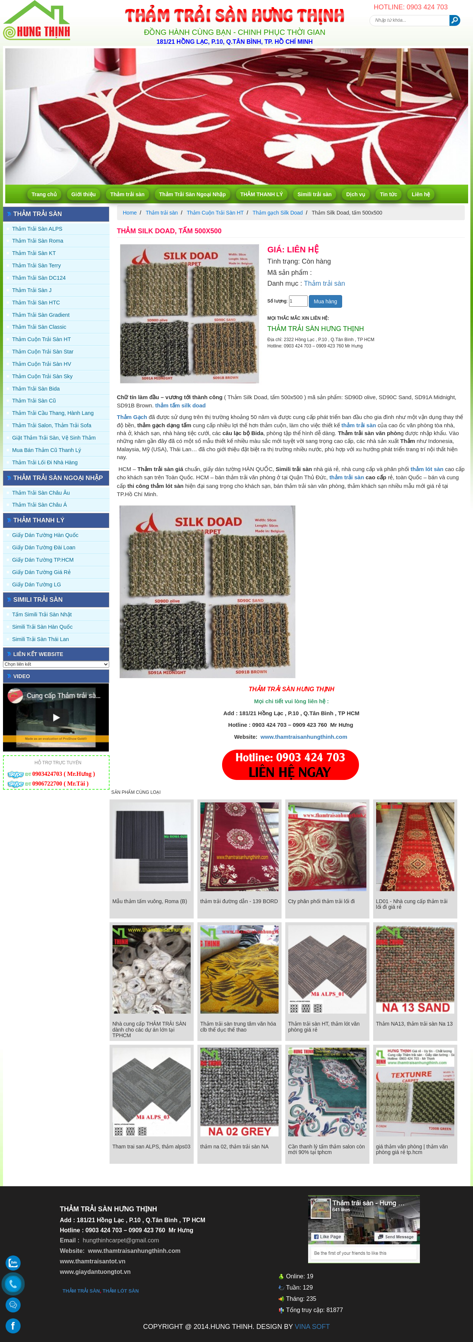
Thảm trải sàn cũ (34, 401)
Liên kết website (38, 654)
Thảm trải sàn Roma (38, 241)
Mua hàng (325, 301)
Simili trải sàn (315, 194)
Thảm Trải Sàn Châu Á (39, 505)
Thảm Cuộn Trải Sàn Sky (42, 376)
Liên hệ (421, 194)
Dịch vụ (355, 194)
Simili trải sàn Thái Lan (40, 639)
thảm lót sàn (120, 1291)
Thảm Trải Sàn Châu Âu (41, 493)
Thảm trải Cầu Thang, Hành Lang (53, 413)
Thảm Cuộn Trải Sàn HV (41, 364)
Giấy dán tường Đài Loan (44, 547)
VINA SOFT (312, 1326)
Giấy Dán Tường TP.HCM (43, 560)
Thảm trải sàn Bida (36, 389)
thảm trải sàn (346, 477)
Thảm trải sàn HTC (36, 303)
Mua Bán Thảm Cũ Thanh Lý (46, 450)
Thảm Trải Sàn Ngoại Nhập (192, 194)
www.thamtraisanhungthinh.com (304, 737)
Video (21, 676)
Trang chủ (44, 194)
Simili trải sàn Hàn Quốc (42, 627)
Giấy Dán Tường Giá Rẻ (41, 572)
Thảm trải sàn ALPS (37, 229)
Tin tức (388, 194)
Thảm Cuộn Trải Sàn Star (43, 352)
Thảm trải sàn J (32, 290)
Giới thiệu (83, 194)
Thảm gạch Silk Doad (278, 213)
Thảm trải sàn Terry (36, 265)
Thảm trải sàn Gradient (41, 315)
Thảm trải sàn (127, 194)
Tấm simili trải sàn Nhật (42, 614)
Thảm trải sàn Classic (39, 327)
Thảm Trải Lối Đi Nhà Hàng (45, 462)
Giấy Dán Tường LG (36, 584)
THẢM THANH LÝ (261, 194)
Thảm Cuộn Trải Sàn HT (41, 339)
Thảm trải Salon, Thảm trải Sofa (52, 425)
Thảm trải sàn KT (34, 253)
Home (130, 213)
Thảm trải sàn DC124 (39, 278)
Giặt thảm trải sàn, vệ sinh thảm (54, 438)
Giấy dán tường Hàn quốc (45, 535)
